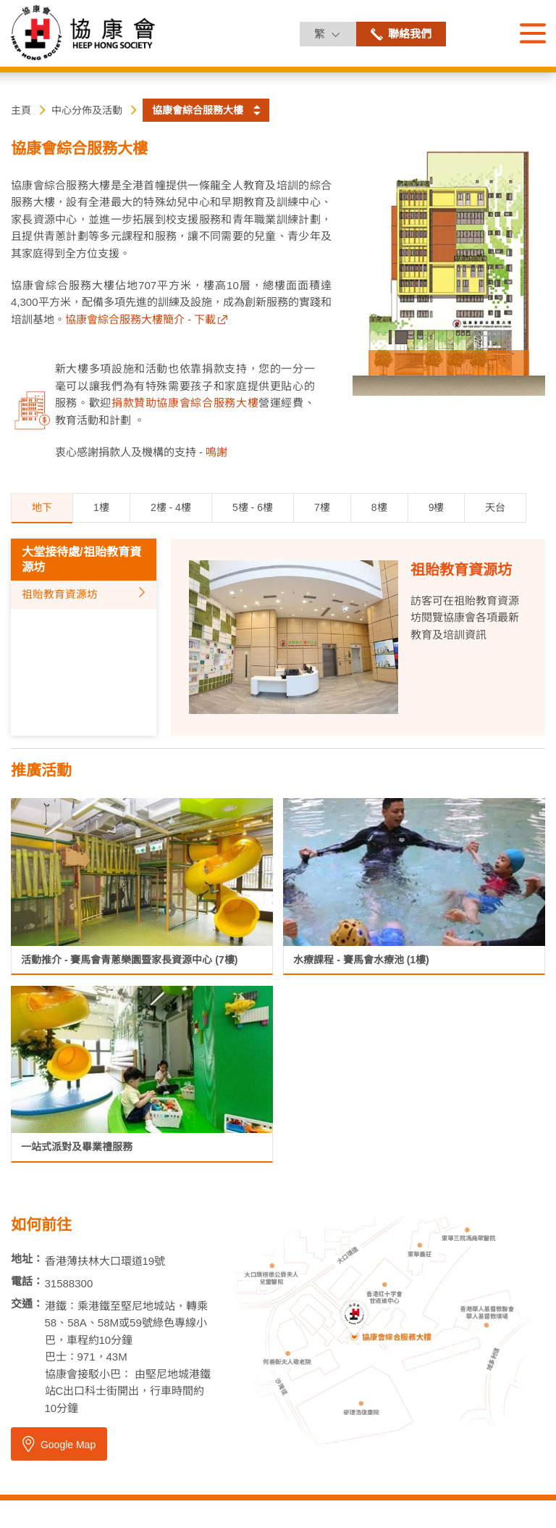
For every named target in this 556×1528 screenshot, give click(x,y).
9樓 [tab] (437, 507)
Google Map (58, 1444)
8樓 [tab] (379, 507)
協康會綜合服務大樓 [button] (197, 110)
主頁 (21, 110)
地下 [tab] (42, 507)
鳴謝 (216, 452)
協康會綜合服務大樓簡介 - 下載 (140, 319)
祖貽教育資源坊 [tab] (60, 594)
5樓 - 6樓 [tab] (252, 507)
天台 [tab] (495, 507)
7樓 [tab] (322, 507)
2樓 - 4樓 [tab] (171, 507)
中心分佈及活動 (86, 110)
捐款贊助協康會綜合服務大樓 (184, 402)
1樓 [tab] (101, 507)
